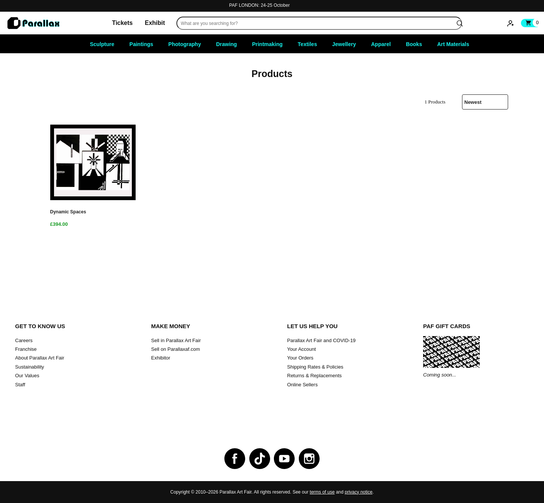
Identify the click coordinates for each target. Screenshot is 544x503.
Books (414, 44)
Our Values (27, 375)
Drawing (226, 44)
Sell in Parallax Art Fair (176, 340)
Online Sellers (302, 384)
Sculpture (102, 44)
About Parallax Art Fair (39, 358)
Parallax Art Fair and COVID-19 (321, 340)
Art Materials (453, 44)
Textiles (307, 44)
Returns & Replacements (314, 375)
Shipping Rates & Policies (315, 367)
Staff (20, 384)
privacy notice (358, 492)
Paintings (141, 44)
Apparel (381, 44)
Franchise (26, 349)
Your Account (301, 349)
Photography (184, 44)
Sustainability (29, 367)
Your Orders (300, 358)
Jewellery (344, 44)
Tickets (122, 23)
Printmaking (267, 44)
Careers (23, 340)
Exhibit (155, 23)
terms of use (322, 492)
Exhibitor (160, 358)
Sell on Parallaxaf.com (175, 349)
